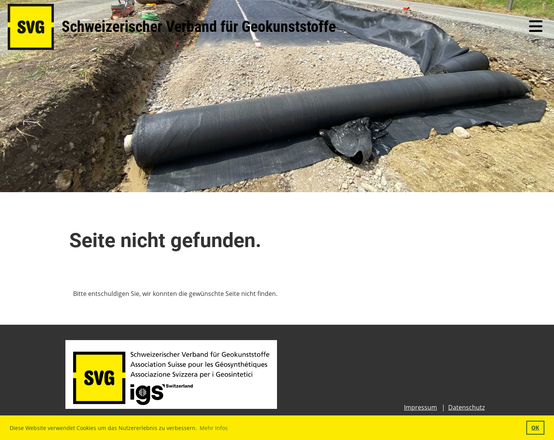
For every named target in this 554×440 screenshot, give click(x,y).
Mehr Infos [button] (214, 428)
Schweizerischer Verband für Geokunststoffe (199, 27)
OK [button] (535, 427)
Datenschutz (466, 407)
